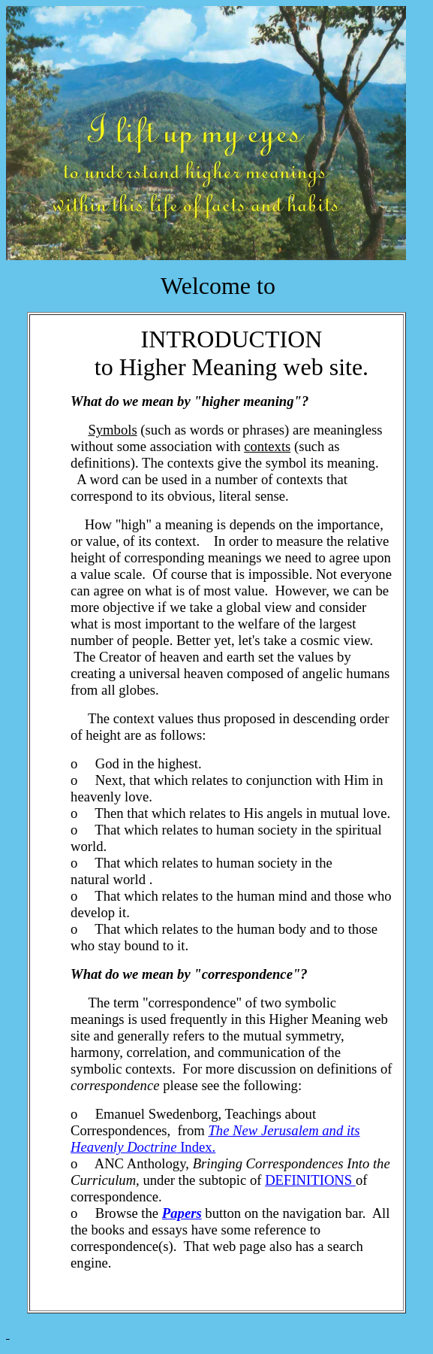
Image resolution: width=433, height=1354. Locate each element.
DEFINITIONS (310, 1180)
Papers (182, 1213)
